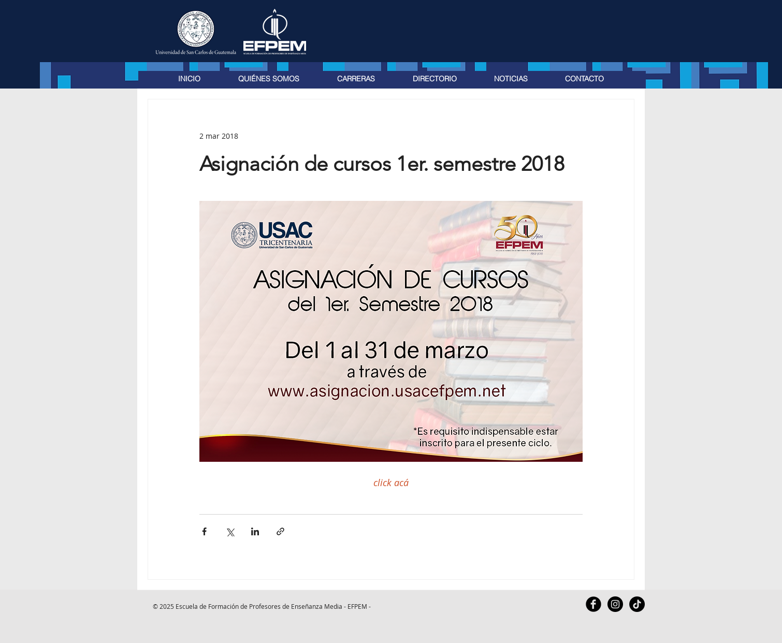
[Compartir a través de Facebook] (204, 531)
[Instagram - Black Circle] (615, 604)
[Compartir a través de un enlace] (280, 531)
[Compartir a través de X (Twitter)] (230, 531)
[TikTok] (637, 604)
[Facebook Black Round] (593, 604)
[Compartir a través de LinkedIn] (255, 531)
